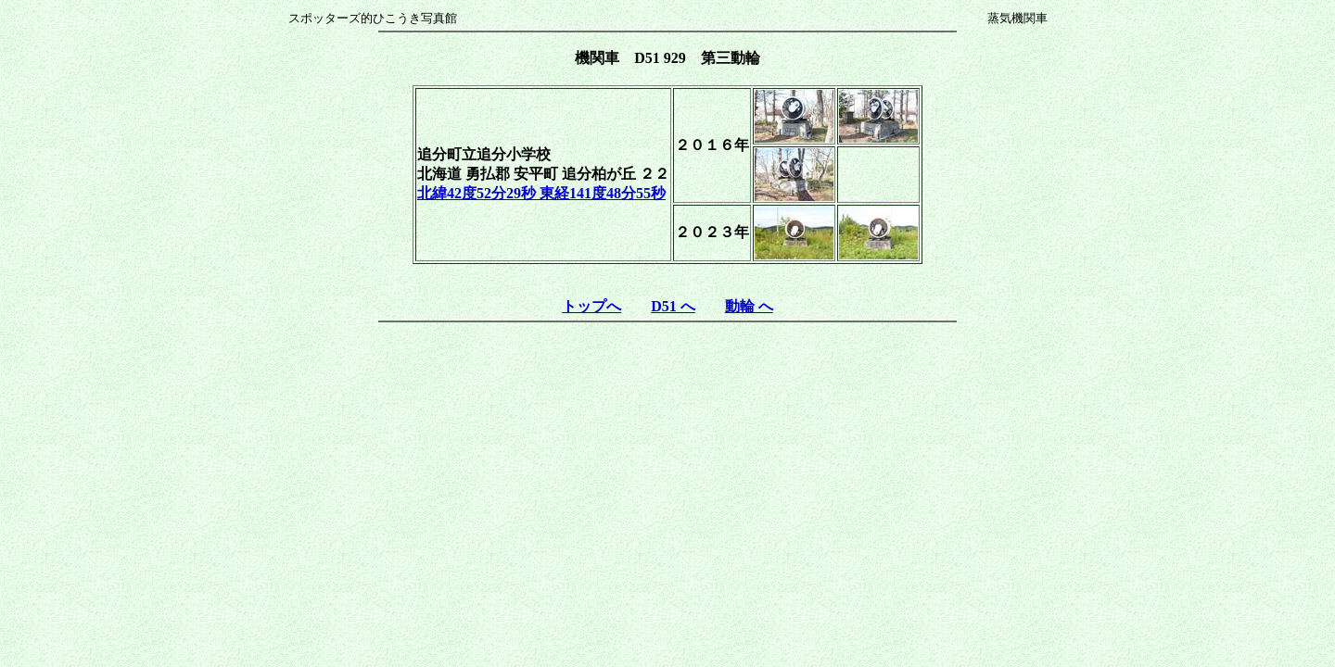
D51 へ (673, 306)
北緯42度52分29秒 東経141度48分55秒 (541, 193)
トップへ (591, 306)
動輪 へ (749, 306)
